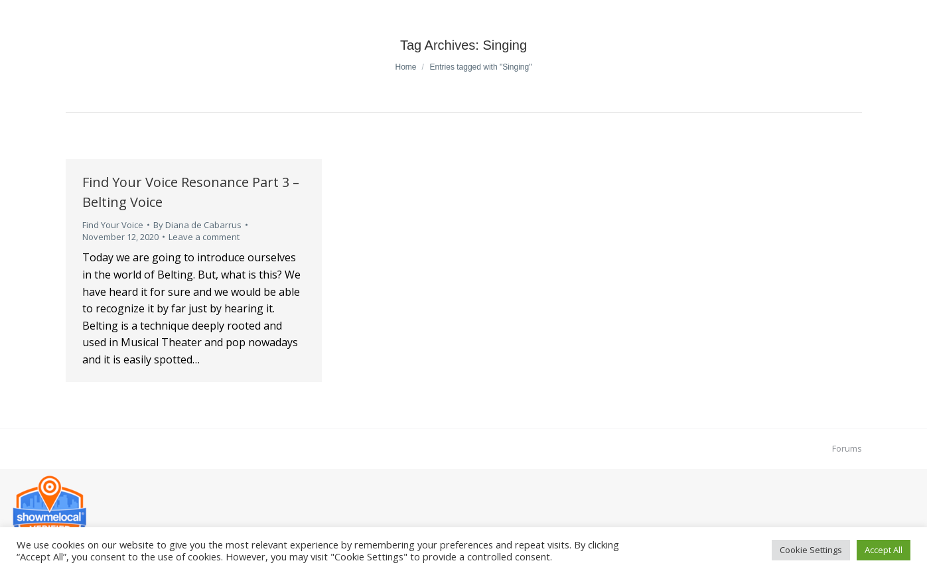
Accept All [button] (883, 550)
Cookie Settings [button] (811, 550)
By (197, 225)
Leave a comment (204, 237)
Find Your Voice (112, 225)
